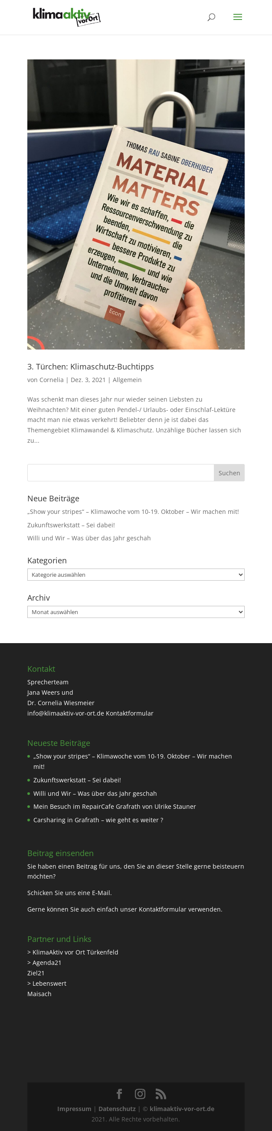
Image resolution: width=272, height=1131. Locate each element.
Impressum (74, 1109)
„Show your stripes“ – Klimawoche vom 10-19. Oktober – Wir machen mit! (133, 511)
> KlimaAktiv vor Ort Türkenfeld (72, 952)
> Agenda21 (44, 962)
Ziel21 (36, 973)
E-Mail (101, 893)
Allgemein (127, 380)
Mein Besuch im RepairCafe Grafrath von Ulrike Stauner (114, 806)
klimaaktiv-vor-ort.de (182, 1109)
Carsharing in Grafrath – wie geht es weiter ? (98, 820)
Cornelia (51, 380)
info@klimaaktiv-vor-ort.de (65, 713)
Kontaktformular (130, 713)
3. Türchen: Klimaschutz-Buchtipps (90, 366)
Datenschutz (117, 1109)
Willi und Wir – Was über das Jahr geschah (89, 538)
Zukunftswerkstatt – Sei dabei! (71, 525)
